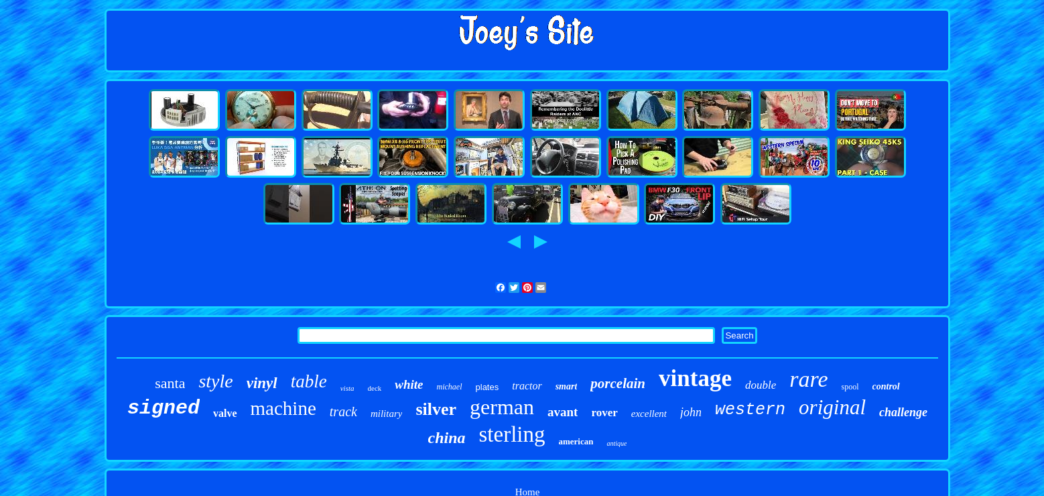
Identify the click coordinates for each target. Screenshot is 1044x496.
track (343, 411)
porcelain (617, 383)
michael (449, 386)
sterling (512, 434)
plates (487, 387)
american (576, 441)
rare (808, 379)
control (886, 386)
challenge (903, 412)
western (750, 410)
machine (283, 408)
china (447, 437)
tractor (526, 385)
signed (163, 408)
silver (435, 409)
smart (567, 386)
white (409, 384)
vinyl (262, 383)
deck (375, 388)
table (309, 381)
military (387, 413)
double (760, 385)
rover (604, 412)
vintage (695, 378)
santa (170, 383)
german (502, 407)
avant (562, 412)
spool (850, 386)
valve (225, 413)
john (691, 412)
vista (347, 388)
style (215, 381)
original (832, 407)
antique (616, 443)
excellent (649, 413)
